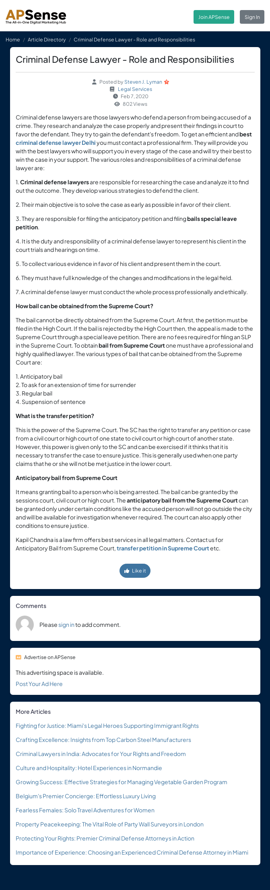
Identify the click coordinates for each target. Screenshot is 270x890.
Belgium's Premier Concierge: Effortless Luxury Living (86, 795)
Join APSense (214, 17)
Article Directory (47, 39)
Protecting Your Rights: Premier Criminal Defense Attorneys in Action (105, 838)
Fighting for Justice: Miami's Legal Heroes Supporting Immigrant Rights (107, 725)
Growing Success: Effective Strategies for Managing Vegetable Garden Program (121, 781)
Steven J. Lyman (143, 81)
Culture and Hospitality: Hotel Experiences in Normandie (89, 767)
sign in (66, 624)
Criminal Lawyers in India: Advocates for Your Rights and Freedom (101, 753)
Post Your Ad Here (39, 683)
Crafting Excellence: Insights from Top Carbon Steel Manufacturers (103, 739)
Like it (135, 570)
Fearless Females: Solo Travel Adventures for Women (85, 810)
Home (13, 39)
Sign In (252, 17)
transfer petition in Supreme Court (163, 548)
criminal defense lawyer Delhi (56, 142)
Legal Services (135, 89)
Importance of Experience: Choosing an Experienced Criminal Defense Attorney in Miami (132, 852)
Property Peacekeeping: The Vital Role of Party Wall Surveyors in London (110, 824)
